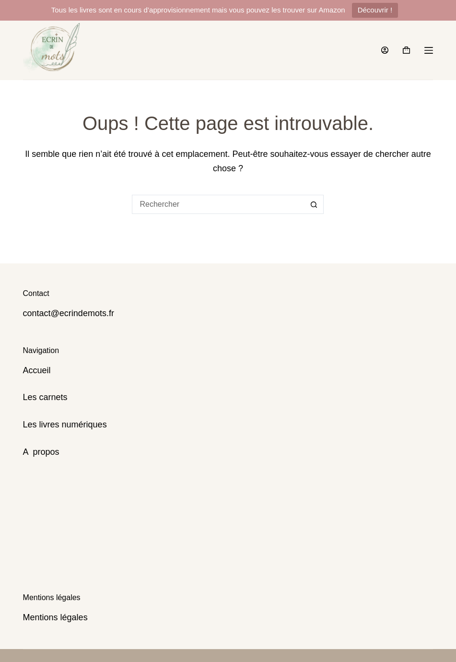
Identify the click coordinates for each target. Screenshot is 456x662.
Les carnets (45, 397)
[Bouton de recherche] (314, 204)
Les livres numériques (65, 424)
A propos (41, 452)
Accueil (37, 370)
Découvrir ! (375, 10)
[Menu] (428, 50)
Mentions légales (55, 617)
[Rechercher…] (218, 204)
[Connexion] (384, 50)
